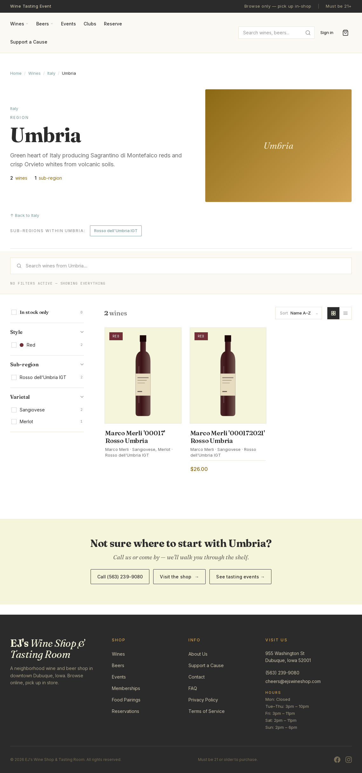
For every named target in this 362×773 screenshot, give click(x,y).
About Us (198, 654)
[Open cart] (345, 32)
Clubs (90, 23)
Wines (19, 23)
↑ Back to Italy (24, 215)
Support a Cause (28, 42)
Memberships (126, 688)
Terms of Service (206, 711)
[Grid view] (333, 313)
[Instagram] (348, 759)
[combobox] (276, 32)
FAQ (192, 688)
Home (16, 73)
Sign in (326, 32)
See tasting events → (240, 576)
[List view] (345, 313)
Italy (51, 73)
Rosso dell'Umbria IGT (116, 230)
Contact (196, 677)
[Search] (181, 266)
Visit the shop (179, 576)
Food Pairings (126, 699)
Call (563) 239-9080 (120, 576)
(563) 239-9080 (282, 672)
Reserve (113, 23)
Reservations (125, 711)
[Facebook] (337, 759)
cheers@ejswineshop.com (293, 681)
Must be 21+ (339, 6)
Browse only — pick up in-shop (277, 6)
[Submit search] (308, 33)
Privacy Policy (203, 699)
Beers (44, 23)
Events (68, 23)
